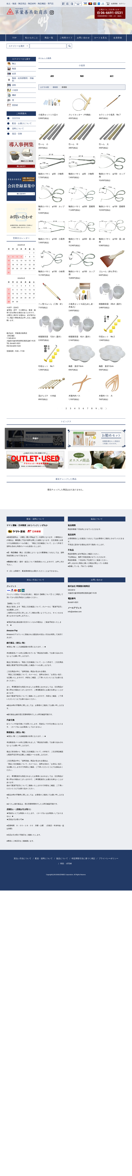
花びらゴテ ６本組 (47, 396)
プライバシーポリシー (108, 858)
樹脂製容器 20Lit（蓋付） (111, 304)
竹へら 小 (43, 144)
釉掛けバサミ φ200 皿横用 (82, 206)
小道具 (48, 58)
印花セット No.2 (107, 336)
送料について (18, 128)
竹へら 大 (104, 144)
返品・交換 (17, 133)
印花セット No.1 (46, 366)
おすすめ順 (44, 87)
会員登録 (114, 4)
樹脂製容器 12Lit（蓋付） (50, 336)
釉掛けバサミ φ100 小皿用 (51, 239)
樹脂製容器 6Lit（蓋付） (80, 336)
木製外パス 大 (106, 396)
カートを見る (100, 38)
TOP (14, 38)
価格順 (55, 87)
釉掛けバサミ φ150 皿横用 (112, 206)
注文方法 (16, 118)
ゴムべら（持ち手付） (108, 271)
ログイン (122, 4)
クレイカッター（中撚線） (80, 115)
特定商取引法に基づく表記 (83, 858)
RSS (62, 863)
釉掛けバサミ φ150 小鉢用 (51, 271)
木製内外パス (74, 396)
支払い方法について (22, 858)
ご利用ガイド (66, 38)
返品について (62, 858)
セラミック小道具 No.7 (110, 115)
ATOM (69, 863)
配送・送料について (44, 858)
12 (101, 408)
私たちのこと (31, 38)
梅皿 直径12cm (106, 366)
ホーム (41, 58)
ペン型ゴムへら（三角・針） (51, 304)
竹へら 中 (73, 144)
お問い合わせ (83, 38)
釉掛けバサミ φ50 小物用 (50, 174)
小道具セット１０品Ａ (48, 115)
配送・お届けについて (22, 123)
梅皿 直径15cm (76, 366)
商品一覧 (49, 38)
